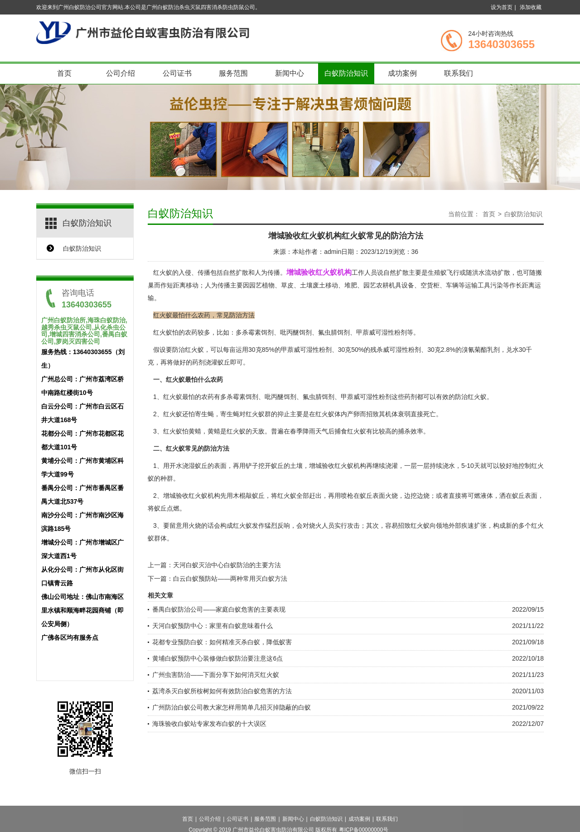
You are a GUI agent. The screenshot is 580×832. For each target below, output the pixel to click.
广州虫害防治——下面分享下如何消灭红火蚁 (215, 674)
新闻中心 (289, 73)
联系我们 (458, 73)
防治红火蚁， (191, 349)
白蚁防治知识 (346, 73)
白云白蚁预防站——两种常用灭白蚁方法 (230, 578)
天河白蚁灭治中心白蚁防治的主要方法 (227, 565)
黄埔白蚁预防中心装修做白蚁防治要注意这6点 (217, 658)
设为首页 (501, 7)
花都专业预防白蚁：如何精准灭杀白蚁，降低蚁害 (222, 642)
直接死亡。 (426, 414)
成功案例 (402, 73)
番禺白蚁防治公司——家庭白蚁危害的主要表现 (218, 609)
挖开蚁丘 (271, 465)
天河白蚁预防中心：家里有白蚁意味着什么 (212, 625)
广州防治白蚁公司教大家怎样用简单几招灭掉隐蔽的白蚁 (231, 707)
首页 (64, 73)
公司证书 (177, 73)
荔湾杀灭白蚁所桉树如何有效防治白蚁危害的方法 (222, 691)
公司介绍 (120, 73)
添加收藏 (530, 7)
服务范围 (233, 73)
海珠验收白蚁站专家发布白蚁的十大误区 (209, 723)
